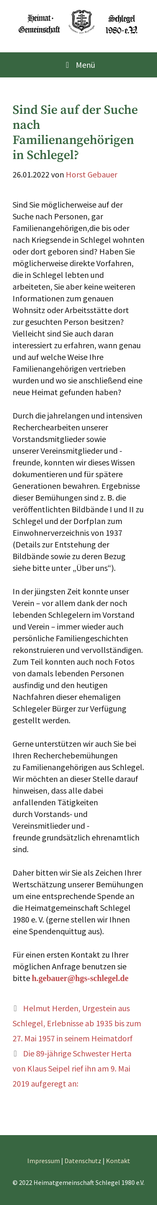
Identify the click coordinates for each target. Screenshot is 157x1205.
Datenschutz (82, 1160)
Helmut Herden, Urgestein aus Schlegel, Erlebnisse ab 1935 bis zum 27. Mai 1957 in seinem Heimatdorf (77, 1023)
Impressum (43, 1160)
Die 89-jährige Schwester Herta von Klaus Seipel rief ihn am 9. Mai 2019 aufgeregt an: (72, 1068)
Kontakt (118, 1160)
